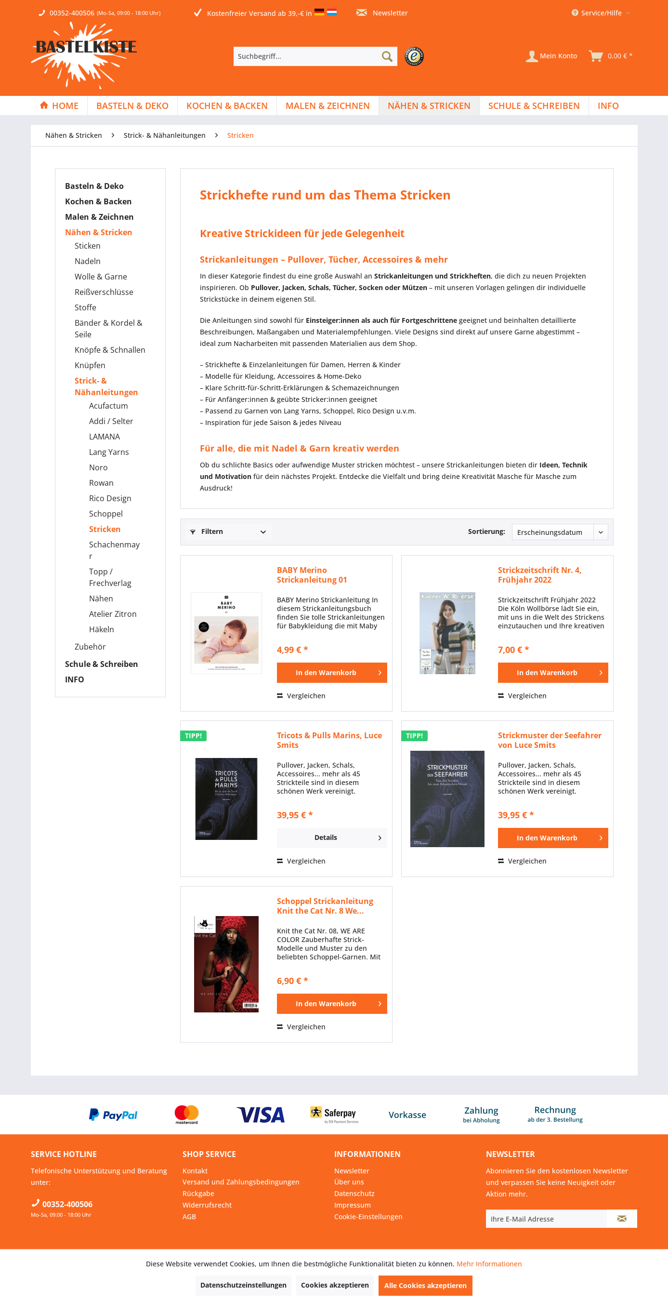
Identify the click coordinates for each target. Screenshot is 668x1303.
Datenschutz (354, 1193)
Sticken (88, 245)
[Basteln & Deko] (132, 105)
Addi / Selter (111, 421)
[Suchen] (387, 56)
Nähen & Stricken (98, 232)
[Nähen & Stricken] (429, 105)
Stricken (105, 529)
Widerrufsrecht (207, 1205)
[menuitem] (331, 56)
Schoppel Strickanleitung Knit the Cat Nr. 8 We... (325, 906)
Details (347, 836)
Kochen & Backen (98, 201)
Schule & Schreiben (101, 664)
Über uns (349, 1181)
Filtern (206, 531)
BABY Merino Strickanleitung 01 (312, 575)
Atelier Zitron (113, 614)
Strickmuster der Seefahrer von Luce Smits (550, 740)
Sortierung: (486, 531)
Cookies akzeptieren (335, 1285)
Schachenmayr (114, 550)
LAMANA (104, 436)
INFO (74, 679)
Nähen (101, 598)
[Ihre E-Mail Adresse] (546, 1219)
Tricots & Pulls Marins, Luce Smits (329, 740)
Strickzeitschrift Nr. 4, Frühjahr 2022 (540, 575)
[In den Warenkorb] (332, 673)
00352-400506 (72, 12)
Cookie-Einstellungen (368, 1216)
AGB (189, 1216)
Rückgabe (198, 1193)
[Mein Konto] (551, 56)
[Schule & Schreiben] (534, 105)
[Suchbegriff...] (315, 56)
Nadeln (88, 261)
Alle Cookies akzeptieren (425, 1285)
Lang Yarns (109, 452)
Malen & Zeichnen (99, 217)
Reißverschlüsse (104, 292)
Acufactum (108, 405)
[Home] (59, 105)
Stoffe (85, 307)
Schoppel (106, 513)
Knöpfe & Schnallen (110, 350)
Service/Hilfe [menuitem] (598, 12)
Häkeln (101, 629)
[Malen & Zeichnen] (328, 105)
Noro (98, 467)
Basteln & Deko (94, 186)
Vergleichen (301, 695)
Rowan (101, 483)
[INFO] (608, 105)
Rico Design (110, 498)
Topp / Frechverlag (110, 577)
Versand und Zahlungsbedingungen (241, 1181)
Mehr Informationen (489, 1263)
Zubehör (90, 646)
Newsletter (382, 12)
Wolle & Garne (101, 276)
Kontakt (195, 1170)
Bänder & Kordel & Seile (109, 329)
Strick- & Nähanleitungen (106, 386)
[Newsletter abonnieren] (622, 1219)
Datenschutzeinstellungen (243, 1285)
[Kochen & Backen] (227, 105)
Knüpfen (90, 365)
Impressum (352, 1205)
